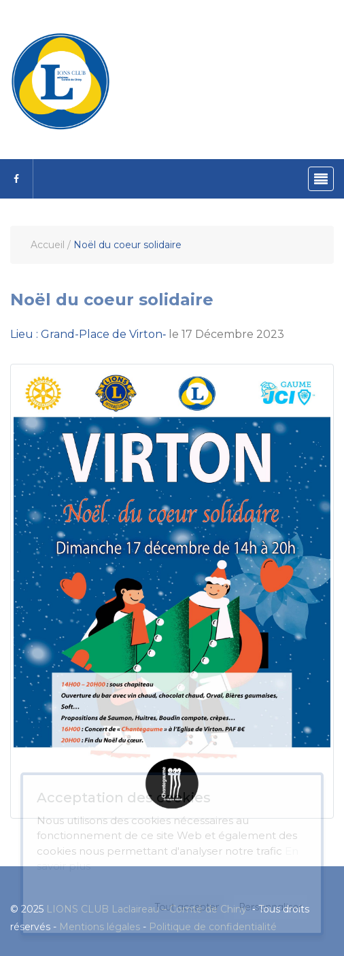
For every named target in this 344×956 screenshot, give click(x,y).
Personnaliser (271, 906)
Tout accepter (187, 906)
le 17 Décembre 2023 (147, 334)
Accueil (48, 245)
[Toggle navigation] (321, 179)
